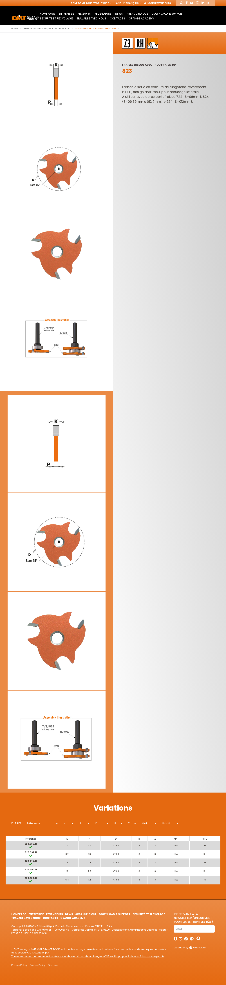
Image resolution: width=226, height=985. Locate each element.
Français (133, 3)
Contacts (117, 18)
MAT (144, 823)
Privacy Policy (19, 965)
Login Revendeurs (158, 3)
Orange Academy (141, 18)
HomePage (47, 13)
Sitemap (53, 965)
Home (14, 28)
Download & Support (167, 13)
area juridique (137, 13)
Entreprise (66, 13)
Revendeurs (103, 13)
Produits (84, 13)
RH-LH (166, 823)
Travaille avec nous (91, 18)
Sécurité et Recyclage (56, 18)
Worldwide (102, 3)
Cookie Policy (37, 965)
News (119, 13)
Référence (33, 823)
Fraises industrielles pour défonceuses (47, 28)
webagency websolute (189, 947)
